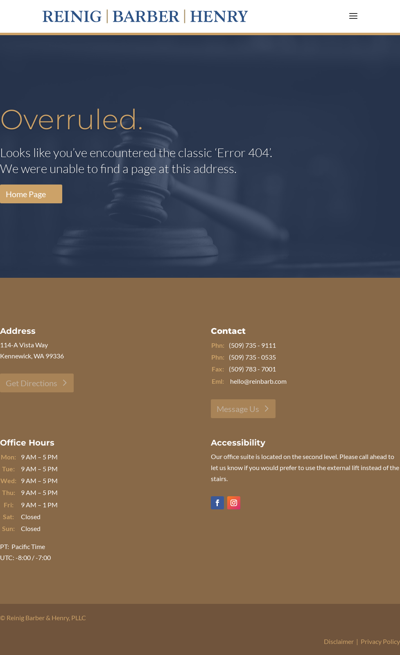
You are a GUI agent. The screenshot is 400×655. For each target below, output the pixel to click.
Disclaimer (339, 641)
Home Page (26, 194)
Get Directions (31, 383)
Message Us (238, 409)
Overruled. (71, 119)
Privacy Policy (380, 641)
